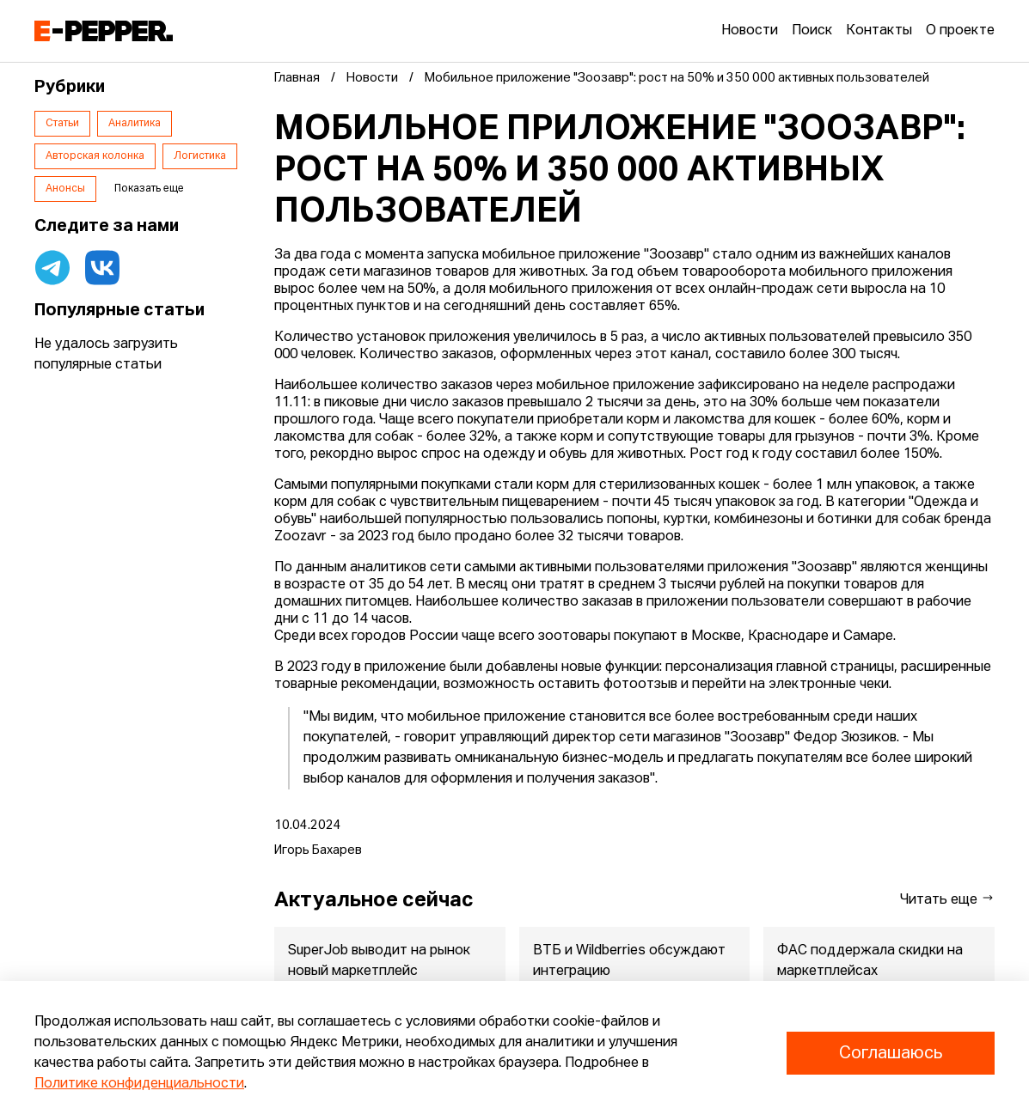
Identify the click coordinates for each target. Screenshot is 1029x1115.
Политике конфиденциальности (139, 1084)
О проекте (960, 31)
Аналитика (134, 124)
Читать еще (947, 899)
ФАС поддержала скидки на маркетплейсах (871, 961)
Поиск (812, 31)
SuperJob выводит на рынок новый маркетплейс (379, 961)
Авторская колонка (95, 156)
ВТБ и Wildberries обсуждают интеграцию (629, 961)
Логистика (200, 156)
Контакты (879, 31)
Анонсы (65, 189)
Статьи (62, 124)
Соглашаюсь (890, 1053)
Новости (749, 31)
